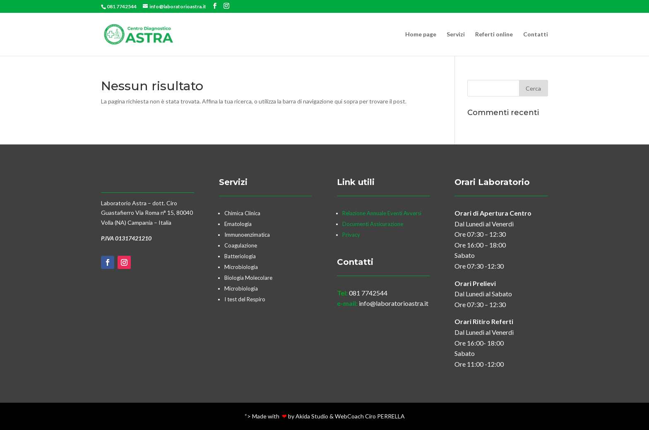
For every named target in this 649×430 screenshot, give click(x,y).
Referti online (494, 34)
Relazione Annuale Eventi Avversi (381, 213)
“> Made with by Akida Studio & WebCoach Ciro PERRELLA (325, 416)
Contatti (535, 34)
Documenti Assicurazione (372, 224)
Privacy (351, 234)
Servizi (456, 34)
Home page (420, 34)
